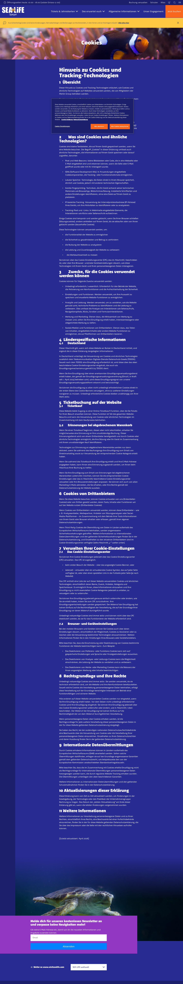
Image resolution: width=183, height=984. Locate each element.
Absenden (68, 946)
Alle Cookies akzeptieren (119, 126)
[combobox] (89, 967)
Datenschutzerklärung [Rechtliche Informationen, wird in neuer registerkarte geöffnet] (80, 119)
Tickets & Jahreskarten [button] (64, 11)
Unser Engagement (153, 11)
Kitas (163, 2)
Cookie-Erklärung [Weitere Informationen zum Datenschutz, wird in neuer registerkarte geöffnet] (67, 119)
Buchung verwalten (138, 2)
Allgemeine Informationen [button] (124, 11)
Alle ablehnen (99, 126)
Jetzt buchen (174, 11)
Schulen (154, 2)
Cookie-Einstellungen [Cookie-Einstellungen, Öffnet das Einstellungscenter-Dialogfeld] (62, 126)
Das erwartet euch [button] (93, 11)
